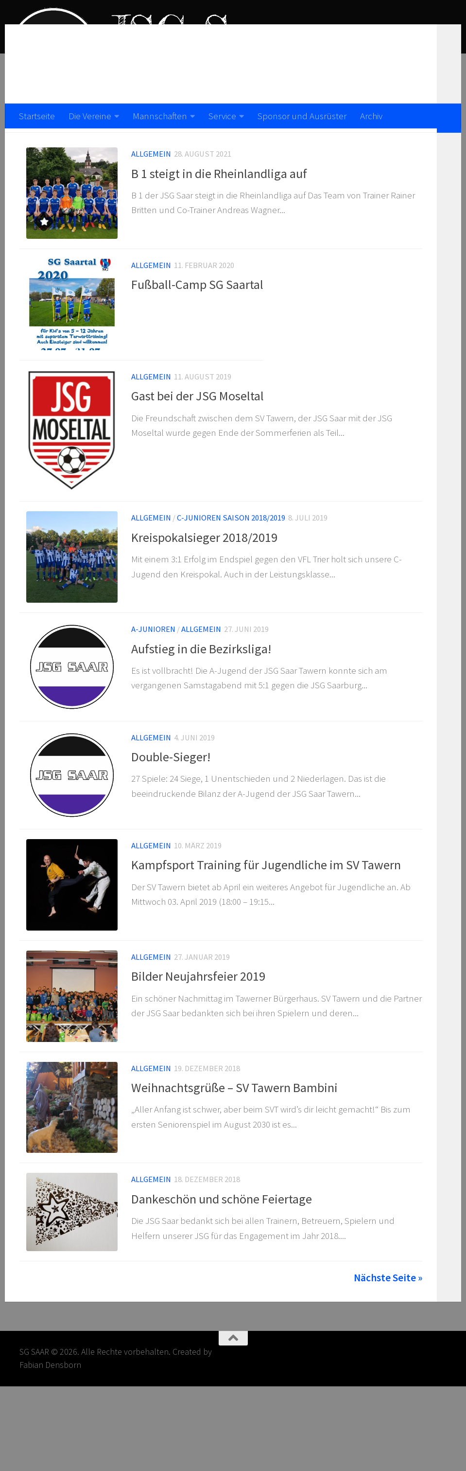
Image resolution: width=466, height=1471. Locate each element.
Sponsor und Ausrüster (302, 116)
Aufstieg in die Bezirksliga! (201, 699)
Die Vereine (90, 116)
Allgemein (151, 179)
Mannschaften (160, 116)
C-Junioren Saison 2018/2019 (231, 562)
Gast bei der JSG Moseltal (197, 433)
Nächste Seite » (388, 1362)
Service (222, 116)
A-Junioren (153, 680)
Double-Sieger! (170, 813)
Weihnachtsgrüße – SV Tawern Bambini (234, 1161)
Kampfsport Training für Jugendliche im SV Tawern (266, 926)
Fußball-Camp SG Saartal (197, 315)
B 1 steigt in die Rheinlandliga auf (219, 198)
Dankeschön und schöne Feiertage (221, 1278)
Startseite (37, 116)
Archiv (371, 116)
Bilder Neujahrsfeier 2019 (198, 1044)
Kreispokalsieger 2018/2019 (204, 582)
